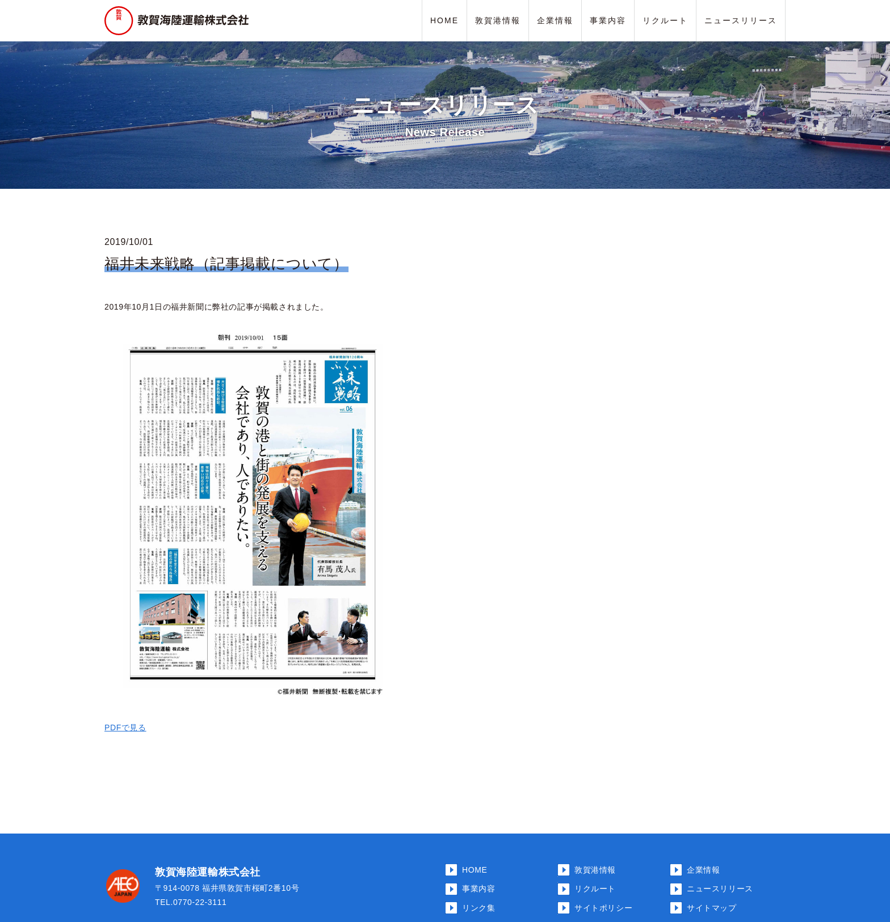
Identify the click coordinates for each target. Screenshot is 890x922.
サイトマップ (712, 907)
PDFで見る (125, 727)
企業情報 (555, 20)
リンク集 (478, 907)
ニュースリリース (740, 20)
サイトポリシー (603, 907)
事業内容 (608, 20)
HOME (444, 20)
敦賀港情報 (497, 20)
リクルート (665, 20)
